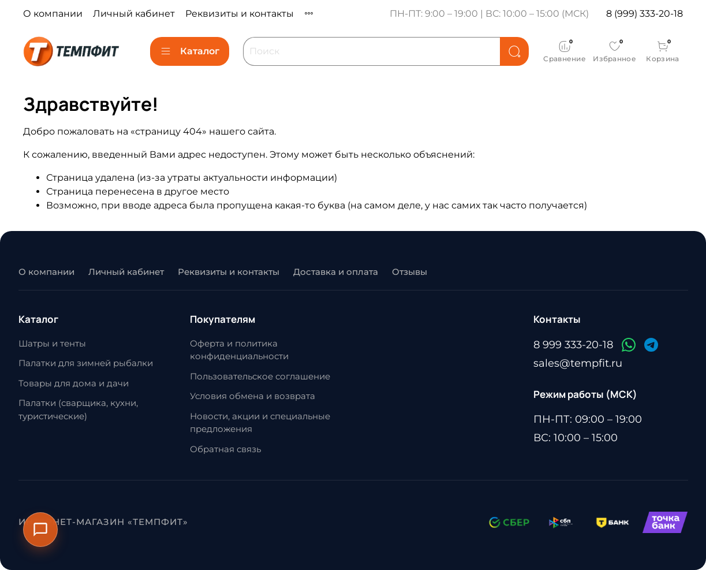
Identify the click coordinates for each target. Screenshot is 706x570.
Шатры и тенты (52, 343)
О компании (53, 13)
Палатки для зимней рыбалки (85, 362)
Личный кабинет (134, 13)
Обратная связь (225, 449)
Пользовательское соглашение (260, 376)
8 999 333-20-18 (573, 344)
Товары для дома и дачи (73, 383)
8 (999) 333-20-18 (644, 13)
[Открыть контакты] (40, 529)
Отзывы (409, 271)
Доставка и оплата (335, 271)
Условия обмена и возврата (252, 395)
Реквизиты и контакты (239, 13)
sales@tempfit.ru (577, 363)
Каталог (189, 51)
